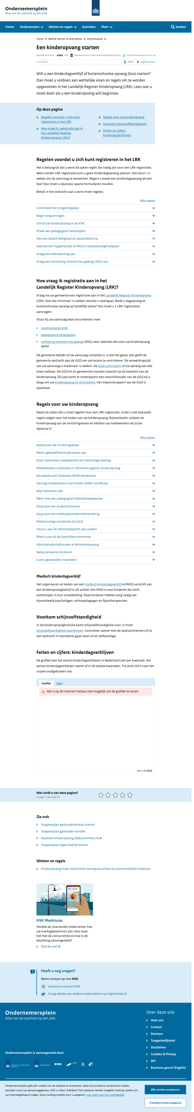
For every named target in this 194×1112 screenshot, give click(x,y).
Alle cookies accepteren (165, 1089)
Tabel (59, 683)
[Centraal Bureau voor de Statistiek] (83, 1064)
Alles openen (147, 201)
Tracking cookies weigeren (165, 1103)
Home (40, 39)
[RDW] (71, 1064)
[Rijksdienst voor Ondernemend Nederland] (17, 1064)
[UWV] (91, 1064)
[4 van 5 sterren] (123, 795)
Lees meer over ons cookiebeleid (105, 1095)
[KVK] (58, 1064)
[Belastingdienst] (42, 1064)
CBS (145, 771)
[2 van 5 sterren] (109, 795)
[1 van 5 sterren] (101, 795)
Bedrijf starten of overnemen (65, 39)
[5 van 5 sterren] (130, 795)
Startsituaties (95, 39)
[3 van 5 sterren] (116, 795)
